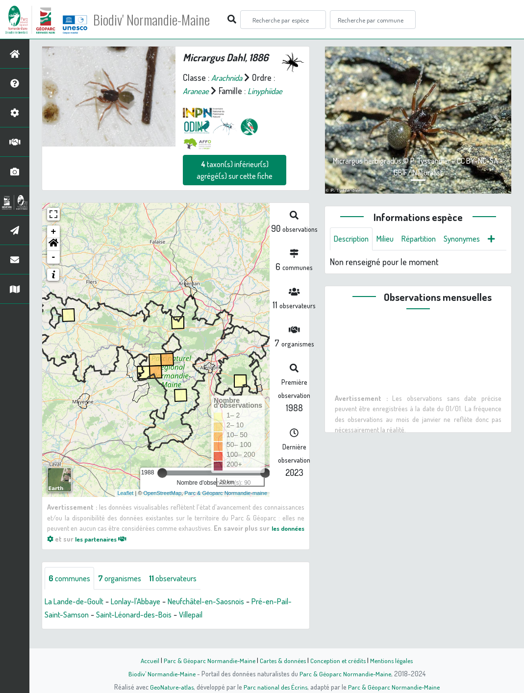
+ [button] (53, 245)
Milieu (390, 239)
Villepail (219, 628)
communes (72, 591)
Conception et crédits (339, 660)
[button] (53, 257)
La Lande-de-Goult (77, 615)
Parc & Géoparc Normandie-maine (225, 506)
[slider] (162, 486)
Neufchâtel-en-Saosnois (221, 615)
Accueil (145, 660)
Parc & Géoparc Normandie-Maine (206, 660)
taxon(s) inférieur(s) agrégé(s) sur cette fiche (235, 183)
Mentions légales (396, 660)
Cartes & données (282, 660)
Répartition (427, 239)
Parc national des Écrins (275, 686)
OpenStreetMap (163, 506)
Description (353, 239)
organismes (126, 591)
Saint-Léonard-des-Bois (157, 628)
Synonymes (474, 239)
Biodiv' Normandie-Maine (161, 19)
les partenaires (133, 551)
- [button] (53, 270)
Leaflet (125, 506)
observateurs (184, 591)
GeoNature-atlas (169, 686)
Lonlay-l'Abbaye (144, 615)
